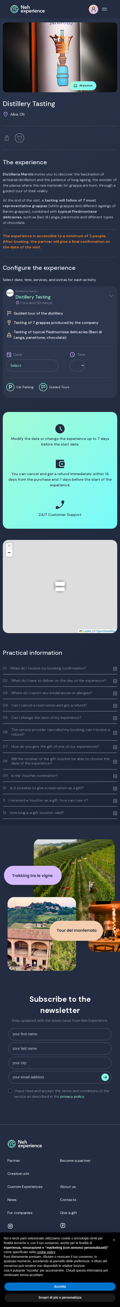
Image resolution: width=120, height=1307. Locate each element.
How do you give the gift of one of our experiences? (51, 746)
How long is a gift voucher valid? (33, 812)
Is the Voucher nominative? (30, 775)
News (12, 1199)
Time (81, 354)
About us (68, 1186)
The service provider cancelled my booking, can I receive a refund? (56, 732)
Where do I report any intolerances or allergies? (47, 692)
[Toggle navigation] (104, 8)
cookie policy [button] (46, 1252)
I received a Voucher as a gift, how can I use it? (45, 800)
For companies (20, 1212)
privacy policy (72, 1096)
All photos (83, 85)
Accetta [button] (60, 1286)
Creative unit (18, 1173)
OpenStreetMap (106, 631)
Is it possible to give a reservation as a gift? (43, 788)
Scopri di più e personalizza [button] (60, 1297)
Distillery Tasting (33, 297)
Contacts (68, 1199)
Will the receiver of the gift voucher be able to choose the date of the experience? (56, 761)
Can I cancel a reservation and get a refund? (45, 705)
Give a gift (68, 1212)
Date (18, 354)
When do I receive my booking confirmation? (44, 668)
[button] (60, 586)
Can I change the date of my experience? (42, 717)
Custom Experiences (25, 1186)
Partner (13, 1160)
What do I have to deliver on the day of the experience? (54, 680)
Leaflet (85, 631)
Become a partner (75, 1160)
